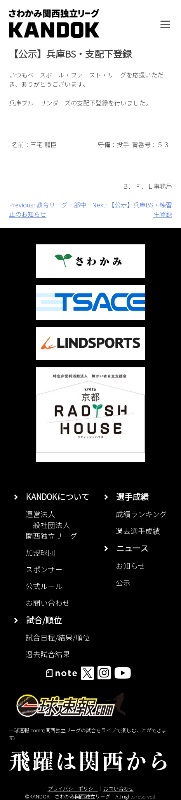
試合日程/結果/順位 (58, 637)
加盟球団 (40, 552)
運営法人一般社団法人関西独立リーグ (51, 525)
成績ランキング (141, 514)
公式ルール (44, 586)
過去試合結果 (48, 654)
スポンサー (44, 569)
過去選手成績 (138, 530)
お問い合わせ (48, 602)
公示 (123, 582)
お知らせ (130, 565)
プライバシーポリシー (73, 788)
